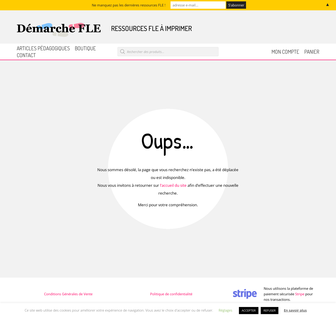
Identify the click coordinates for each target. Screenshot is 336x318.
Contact (26, 55)
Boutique (85, 49)
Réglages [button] (225, 310)
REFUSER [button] (269, 310)
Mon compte (285, 52)
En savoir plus (295, 310)
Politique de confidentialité (171, 294)
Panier (311, 52)
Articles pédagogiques (43, 49)
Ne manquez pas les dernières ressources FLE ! (128, 5)
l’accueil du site (173, 185)
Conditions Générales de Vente (68, 294)
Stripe (299, 294)
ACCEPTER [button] (249, 310)
